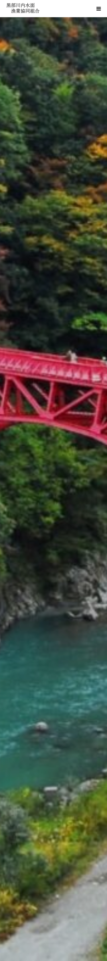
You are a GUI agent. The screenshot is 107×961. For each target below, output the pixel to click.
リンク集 (54, 913)
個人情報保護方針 (54, 923)
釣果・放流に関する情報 (53, 581)
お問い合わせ (54, 933)
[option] (53, 111)
